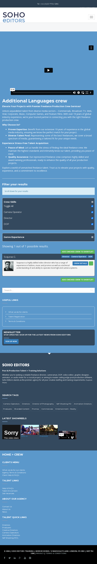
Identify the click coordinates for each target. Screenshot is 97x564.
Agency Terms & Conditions (14, 472)
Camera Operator (13, 212)
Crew (18, 454)
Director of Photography (43, 404)
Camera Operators (11, 404)
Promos (35, 409)
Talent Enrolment (10, 491)
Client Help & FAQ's (10, 475)
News (4, 512)
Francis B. (44, 436)
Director (8, 218)
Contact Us (7, 506)
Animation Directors (83, 404)
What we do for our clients (13, 470)
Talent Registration (16, 316)
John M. (24, 436)
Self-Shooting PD (63, 404)
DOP (6, 224)
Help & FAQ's (7, 488)
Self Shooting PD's (10, 538)
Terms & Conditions (16, 321)
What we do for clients (18, 312)
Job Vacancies (8, 493)
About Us (6, 509)
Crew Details (80, 263)
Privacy (40, 553)
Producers (7, 409)
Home (6, 454)
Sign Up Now (11, 341)
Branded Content (21, 409)
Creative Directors (10, 530)
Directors (26, 404)
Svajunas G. (10, 257)
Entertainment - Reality (65, 409)
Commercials (47, 409)
